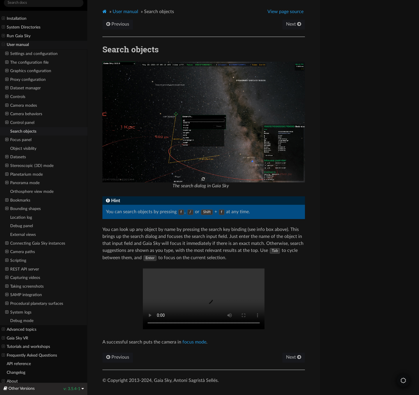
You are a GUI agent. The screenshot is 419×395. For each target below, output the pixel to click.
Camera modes (21, 105)
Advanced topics (19, 329)
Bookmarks (17, 200)
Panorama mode (22, 183)
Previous (117, 24)
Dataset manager (23, 88)
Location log (21, 217)
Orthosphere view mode (32, 191)
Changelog (16, 372)
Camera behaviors (23, 114)
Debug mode (21, 321)
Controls (15, 96)
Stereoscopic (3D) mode (29, 165)
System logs (18, 312)
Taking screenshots (24, 286)
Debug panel (21, 226)
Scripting (15, 260)
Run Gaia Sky (16, 36)
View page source (285, 11)
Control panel (19, 122)
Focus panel (18, 140)
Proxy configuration (25, 79)
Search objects (23, 131)
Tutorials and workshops (26, 346)
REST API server (22, 269)
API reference (19, 364)
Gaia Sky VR (15, 338)
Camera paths (20, 252)
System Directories (21, 27)
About (10, 381)
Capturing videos (22, 277)
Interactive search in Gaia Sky (203, 298)
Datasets (15, 157)
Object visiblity (23, 148)
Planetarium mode (24, 174)
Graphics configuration (28, 71)
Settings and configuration (31, 53)
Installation (14, 18)
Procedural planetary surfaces (34, 303)
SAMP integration (23, 295)
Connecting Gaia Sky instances (35, 243)
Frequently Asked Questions (29, 355)
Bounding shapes (23, 208)
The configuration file (27, 62)
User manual (15, 44)
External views (23, 234)
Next (293, 24)
